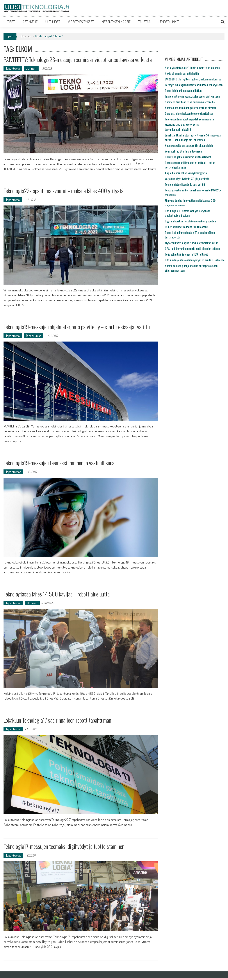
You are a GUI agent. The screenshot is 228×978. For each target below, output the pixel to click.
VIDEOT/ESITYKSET (81, 22)
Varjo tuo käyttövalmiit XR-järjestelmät (187, 178)
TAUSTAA (144, 22)
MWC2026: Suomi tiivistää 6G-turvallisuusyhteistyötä (182, 127)
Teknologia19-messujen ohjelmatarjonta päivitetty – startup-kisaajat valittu (77, 326)
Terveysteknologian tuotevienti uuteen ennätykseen (194, 84)
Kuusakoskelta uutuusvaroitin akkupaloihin (189, 145)
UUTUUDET (52, 22)
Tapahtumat (33, 336)
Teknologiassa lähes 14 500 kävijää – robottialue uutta (57, 594)
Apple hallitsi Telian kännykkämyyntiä (186, 173)
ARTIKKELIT (30, 22)
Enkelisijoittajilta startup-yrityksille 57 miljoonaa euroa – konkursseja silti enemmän (193, 137)
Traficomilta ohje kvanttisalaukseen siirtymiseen (192, 96)
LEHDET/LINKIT (169, 22)
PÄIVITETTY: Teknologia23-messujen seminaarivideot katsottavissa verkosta (78, 59)
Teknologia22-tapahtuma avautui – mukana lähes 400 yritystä (63, 190)
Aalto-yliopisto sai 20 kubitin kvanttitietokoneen (192, 67)
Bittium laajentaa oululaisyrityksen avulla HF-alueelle (194, 260)
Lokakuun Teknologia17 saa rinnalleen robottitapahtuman (57, 720)
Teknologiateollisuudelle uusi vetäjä (185, 184)
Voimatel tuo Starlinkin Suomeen (183, 151)
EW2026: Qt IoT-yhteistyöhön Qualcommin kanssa (193, 79)
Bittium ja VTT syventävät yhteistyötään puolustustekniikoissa (187, 213)
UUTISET (9, 22)
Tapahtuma (13, 68)
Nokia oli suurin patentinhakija (182, 73)
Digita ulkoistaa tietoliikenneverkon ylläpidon (190, 221)
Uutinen (31, 68)
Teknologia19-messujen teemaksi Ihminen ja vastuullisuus (59, 462)
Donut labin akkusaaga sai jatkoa (183, 90)
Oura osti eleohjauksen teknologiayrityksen (189, 113)
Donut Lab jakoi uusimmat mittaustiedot (188, 157)
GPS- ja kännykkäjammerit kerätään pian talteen (192, 248)
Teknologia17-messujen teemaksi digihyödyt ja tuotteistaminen (64, 846)
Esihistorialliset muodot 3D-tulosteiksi (187, 226)
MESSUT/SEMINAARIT (116, 22)
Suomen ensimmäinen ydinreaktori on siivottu (190, 107)
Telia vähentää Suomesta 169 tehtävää (186, 254)
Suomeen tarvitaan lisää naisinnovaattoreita (190, 102)
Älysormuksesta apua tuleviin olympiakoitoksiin (191, 242)
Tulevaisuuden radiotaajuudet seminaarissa (189, 119)
